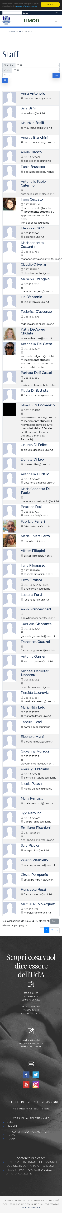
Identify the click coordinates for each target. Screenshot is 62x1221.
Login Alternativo (31, 1207)
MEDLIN (11, 1125)
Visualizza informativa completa (26, 6)
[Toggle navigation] (56, 13)
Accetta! (50, 4)
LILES (9, 1121)
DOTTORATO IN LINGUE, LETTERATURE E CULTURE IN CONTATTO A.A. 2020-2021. (32, 1163)
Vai (56, 75)
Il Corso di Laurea (13, 31)
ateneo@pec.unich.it (33, 1043)
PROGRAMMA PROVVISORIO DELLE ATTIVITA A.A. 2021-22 (29, 1171)
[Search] (12, 12)
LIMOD (10, 1139)
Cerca (25, 12)
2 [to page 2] (52, 930)
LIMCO (10, 1135)
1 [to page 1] (46, 930)
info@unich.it (34, 1039)
